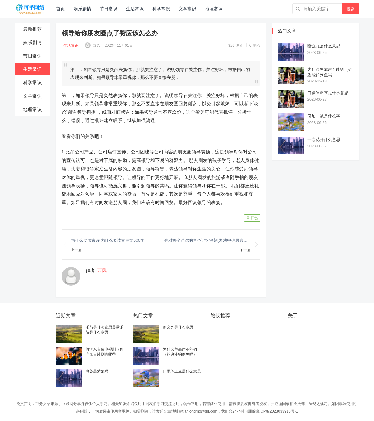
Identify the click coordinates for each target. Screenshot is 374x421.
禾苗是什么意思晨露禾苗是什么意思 (104, 329)
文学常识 (187, 8)
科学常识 (161, 8)
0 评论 (254, 45)
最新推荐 (32, 29)
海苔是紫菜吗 (97, 371)
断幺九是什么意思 (323, 46)
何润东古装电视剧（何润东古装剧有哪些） (104, 351)
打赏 (254, 218)
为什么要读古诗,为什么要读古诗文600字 (107, 240)
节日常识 (108, 8)
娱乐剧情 (82, 8)
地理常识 (213, 8)
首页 (60, 8)
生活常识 (135, 8)
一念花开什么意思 (323, 139)
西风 (92, 45)
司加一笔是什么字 (323, 116)
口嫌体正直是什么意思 (327, 92)
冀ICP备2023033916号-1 (277, 411)
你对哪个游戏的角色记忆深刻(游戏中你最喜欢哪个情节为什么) (207, 240)
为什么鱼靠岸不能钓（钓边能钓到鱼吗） (329, 72)
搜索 (351, 8)
